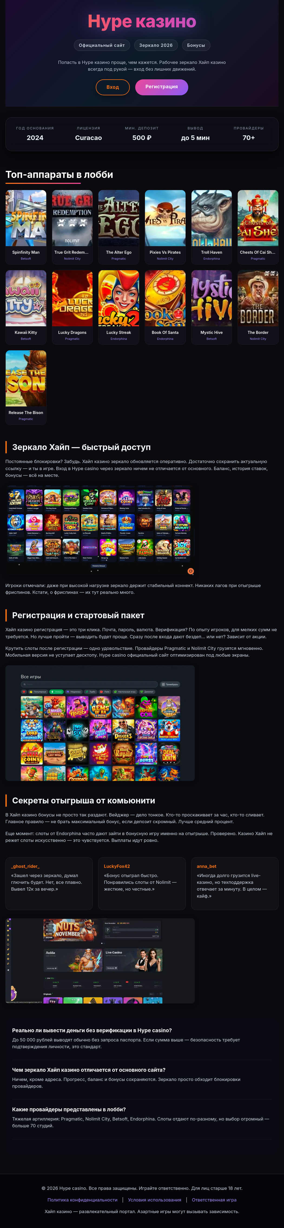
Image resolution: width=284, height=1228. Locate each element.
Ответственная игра (214, 1200)
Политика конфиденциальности (82, 1200)
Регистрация (162, 86)
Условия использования (154, 1200)
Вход (113, 87)
